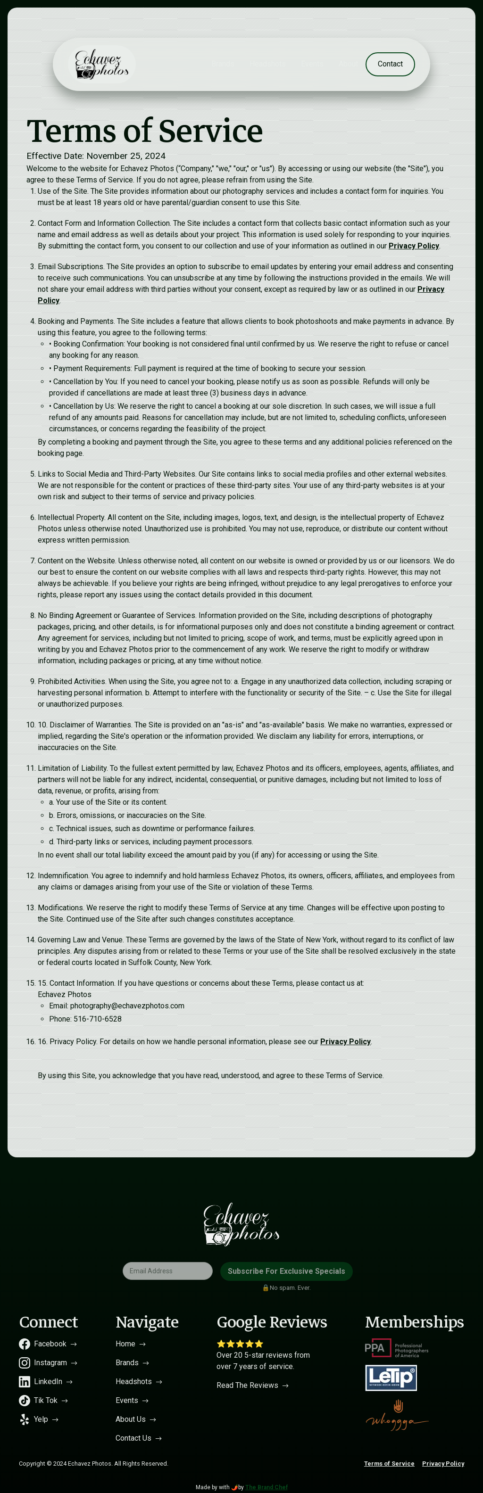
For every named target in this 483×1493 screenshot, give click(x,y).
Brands (222, 63)
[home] (102, 64)
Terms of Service (389, 1463)
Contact (390, 63)
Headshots (268, 63)
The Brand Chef (266, 1487)
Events (312, 63)
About (348, 63)
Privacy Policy (414, 245)
